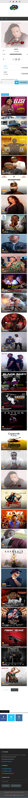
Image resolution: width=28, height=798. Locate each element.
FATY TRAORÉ (4, 212)
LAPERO (3, 487)
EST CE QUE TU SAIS (6, 172)
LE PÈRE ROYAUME (5, 665)
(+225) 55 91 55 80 (6, 771)
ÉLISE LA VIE (4, 114)
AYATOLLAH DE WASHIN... (7, 606)
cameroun (4, 190)
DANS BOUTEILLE (5, 565)
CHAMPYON (4, 193)
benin (3, 603)
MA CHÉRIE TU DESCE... (6, 585)
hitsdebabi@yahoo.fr (7, 773)
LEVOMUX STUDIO (19, 795)
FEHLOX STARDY (5, 527)
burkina (4, 583)
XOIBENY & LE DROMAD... (7, 173)
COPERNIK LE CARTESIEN (6, 448)
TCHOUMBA (4, 152)
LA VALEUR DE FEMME (6, 113)
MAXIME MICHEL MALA (6, 547)
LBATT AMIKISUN (5, 330)
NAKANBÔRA (5, 211)
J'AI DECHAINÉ (5, 290)
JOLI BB (3, 251)
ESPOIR (3, 192)
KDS (3, 133)
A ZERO (3, 467)
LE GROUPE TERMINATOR (6, 370)
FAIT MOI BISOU (5, 270)
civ (3, 112)
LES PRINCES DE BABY (6, 291)
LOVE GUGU (4, 488)
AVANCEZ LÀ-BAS (5, 388)
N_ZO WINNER (4, 252)
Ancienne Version (6, 761)
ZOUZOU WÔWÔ (5, 624)
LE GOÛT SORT (5, 369)
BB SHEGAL (4, 586)
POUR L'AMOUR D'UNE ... (7, 329)
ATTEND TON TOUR (6, 683)
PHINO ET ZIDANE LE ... (6, 507)
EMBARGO (4, 447)
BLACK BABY (4, 389)
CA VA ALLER (4, 605)
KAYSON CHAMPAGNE (6, 429)
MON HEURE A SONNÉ (6, 506)
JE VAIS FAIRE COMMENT (7, 546)
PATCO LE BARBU (5, 625)
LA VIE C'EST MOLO (6, 310)
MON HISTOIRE (5, 231)
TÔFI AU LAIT (4, 526)
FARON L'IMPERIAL (5, 153)
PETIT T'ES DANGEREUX (7, 408)
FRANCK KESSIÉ (5, 644)
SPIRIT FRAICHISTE (5, 645)
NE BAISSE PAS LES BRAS (7, 428)
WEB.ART (11, 795)
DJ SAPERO (4, 271)
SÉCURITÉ (4, 664)
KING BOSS (4, 350)
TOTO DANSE (4, 349)
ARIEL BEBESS (4, 311)
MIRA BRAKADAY (5, 684)
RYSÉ (3, 468)
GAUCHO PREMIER (5, 134)
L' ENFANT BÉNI (5, 232)
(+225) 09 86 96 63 (6, 768)
